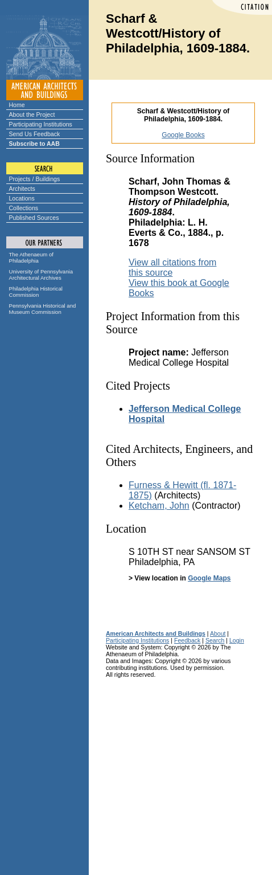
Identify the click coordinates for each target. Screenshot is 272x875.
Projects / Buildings (34, 178)
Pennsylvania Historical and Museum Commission (42, 308)
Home (17, 104)
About (218, 633)
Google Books (183, 135)
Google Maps (209, 578)
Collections (24, 208)
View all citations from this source (172, 267)
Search (214, 640)
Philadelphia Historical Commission (36, 291)
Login (236, 640)
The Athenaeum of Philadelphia (31, 257)
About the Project (32, 114)
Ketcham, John (159, 505)
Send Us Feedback (34, 133)
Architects (22, 188)
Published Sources (34, 217)
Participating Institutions (40, 124)
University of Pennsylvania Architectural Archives (41, 274)
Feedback (187, 640)
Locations (22, 198)
